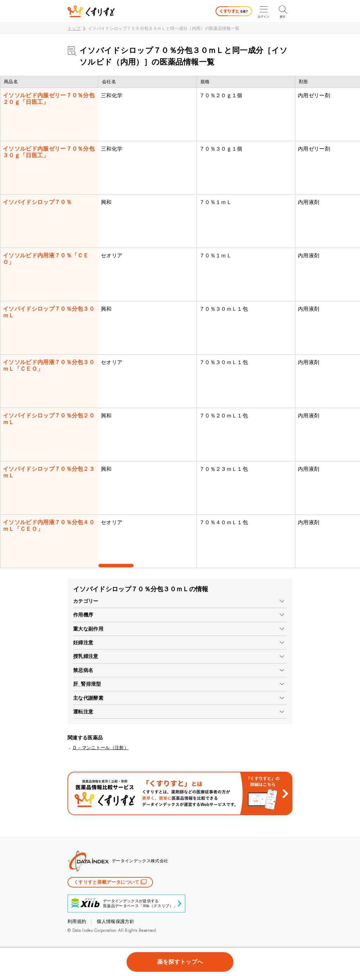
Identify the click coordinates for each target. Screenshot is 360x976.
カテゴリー (85, 601)
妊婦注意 (83, 642)
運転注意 (83, 711)
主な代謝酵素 (88, 698)
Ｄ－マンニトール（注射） (100, 747)
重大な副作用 (88, 629)
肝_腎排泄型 (87, 684)
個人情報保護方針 (115, 921)
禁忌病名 (83, 670)
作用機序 (83, 615)
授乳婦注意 (85, 656)
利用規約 (77, 921)
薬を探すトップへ (180, 962)
